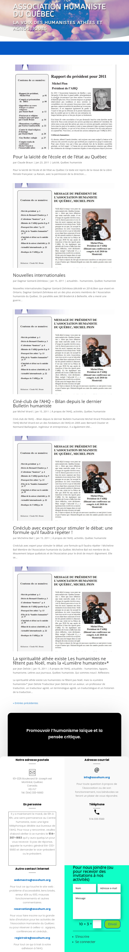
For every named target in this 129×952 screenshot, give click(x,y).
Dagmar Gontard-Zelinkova (32, 280)
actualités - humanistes (80, 280)
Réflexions (103, 672)
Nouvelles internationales (39, 275)
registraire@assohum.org (32, 938)
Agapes (103, 668)
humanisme (19, 672)
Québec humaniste (71, 162)
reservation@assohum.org (32, 909)
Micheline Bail (25, 538)
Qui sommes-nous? (86, 672)
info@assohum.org (97, 777)
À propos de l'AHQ (62, 411)
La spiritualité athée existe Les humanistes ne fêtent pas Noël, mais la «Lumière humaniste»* (61, 661)
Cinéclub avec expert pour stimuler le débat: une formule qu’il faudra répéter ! (63, 530)
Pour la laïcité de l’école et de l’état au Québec (60, 157)
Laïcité (55, 162)
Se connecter (85, 941)
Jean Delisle (24, 668)
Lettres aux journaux (39, 672)
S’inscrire (82, 936)
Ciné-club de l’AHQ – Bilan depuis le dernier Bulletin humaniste (57, 403)
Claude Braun (25, 162)
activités (78, 411)
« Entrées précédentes (25, 703)
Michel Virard (25, 411)
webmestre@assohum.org (32, 880)
